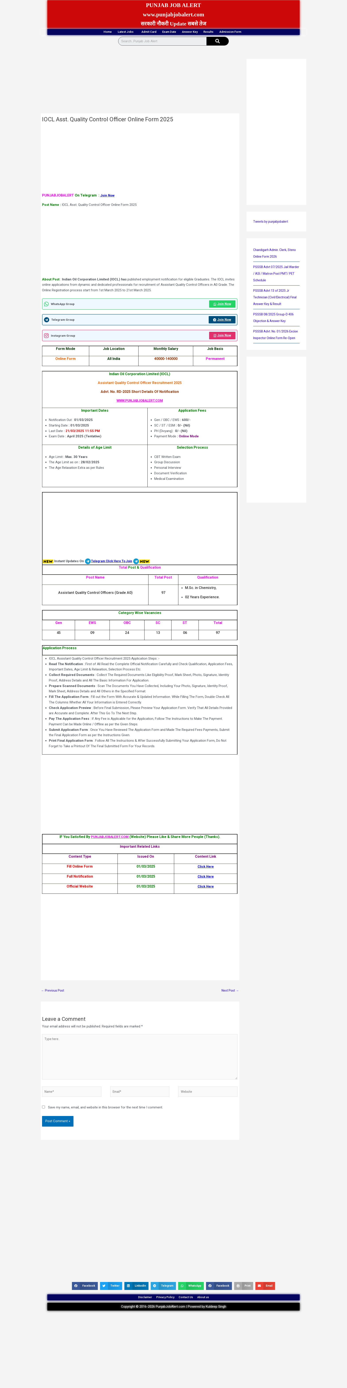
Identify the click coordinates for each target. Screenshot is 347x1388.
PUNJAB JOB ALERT (173, 5)
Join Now (221, 305)
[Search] (217, 42)
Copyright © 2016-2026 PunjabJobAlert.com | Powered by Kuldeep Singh (173, 1318)
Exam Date (168, 32)
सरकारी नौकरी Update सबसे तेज (173, 24)
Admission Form (260, 32)
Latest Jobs (105, 32)
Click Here (205, 868)
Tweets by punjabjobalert (271, 222)
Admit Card (138, 32)
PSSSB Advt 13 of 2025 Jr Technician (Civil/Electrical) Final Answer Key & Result (276, 298)
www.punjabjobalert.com (173, 14)
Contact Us (190, 1307)
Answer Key (199, 32)
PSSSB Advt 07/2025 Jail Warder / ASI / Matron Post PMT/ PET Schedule (273, 274)
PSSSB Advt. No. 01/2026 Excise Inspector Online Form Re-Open (274, 338)
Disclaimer (133, 1307)
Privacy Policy (162, 1307)
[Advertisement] (140, 81)
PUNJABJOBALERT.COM (110, 838)
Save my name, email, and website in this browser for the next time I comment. (105, 1114)
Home (77, 32)
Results (227, 32)
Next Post (229, 992)
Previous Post (53, 992)
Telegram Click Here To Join (113, 563)
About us (215, 1307)
